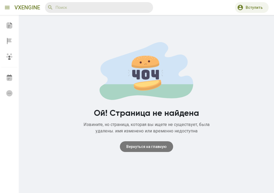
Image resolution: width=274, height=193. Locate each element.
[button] (252, 7)
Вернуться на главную (146, 146)
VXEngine (27, 7)
